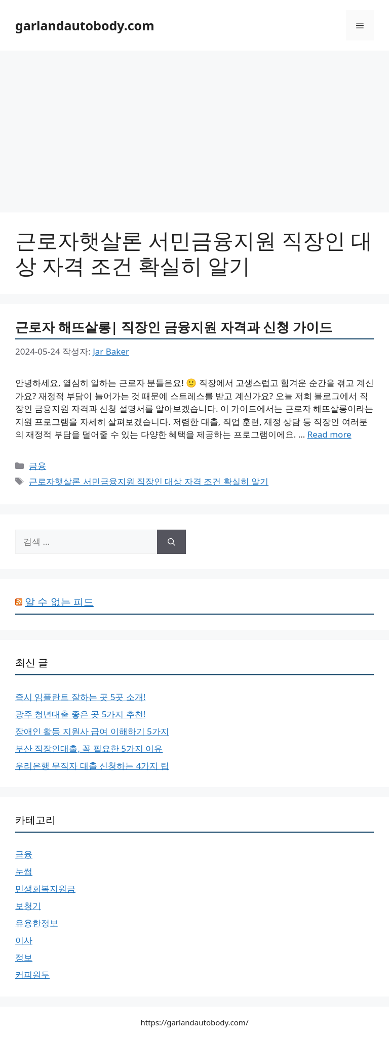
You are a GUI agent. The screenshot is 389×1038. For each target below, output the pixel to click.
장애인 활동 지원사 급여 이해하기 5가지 (92, 731)
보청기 (28, 906)
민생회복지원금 (45, 888)
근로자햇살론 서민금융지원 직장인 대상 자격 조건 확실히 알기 (148, 481)
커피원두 (32, 974)
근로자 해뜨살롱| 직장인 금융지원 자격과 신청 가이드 (173, 326)
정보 (23, 957)
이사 (23, 940)
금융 (37, 465)
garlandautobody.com (84, 25)
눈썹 (23, 871)
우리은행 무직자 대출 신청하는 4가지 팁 (92, 765)
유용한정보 (36, 923)
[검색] (171, 542)
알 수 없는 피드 (59, 602)
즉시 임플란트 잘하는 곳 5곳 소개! (80, 697)
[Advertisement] (194, 126)
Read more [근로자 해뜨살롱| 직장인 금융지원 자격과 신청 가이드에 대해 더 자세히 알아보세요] (329, 434)
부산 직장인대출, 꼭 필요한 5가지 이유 (89, 748)
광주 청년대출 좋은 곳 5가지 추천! (80, 714)
